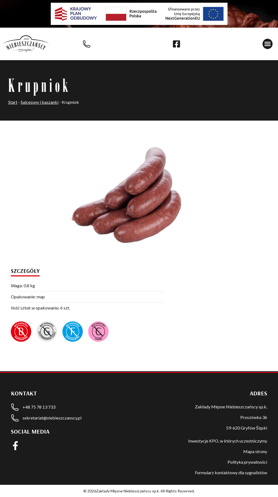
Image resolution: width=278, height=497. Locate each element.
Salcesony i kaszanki (39, 102)
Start (12, 102)
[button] (268, 44)
